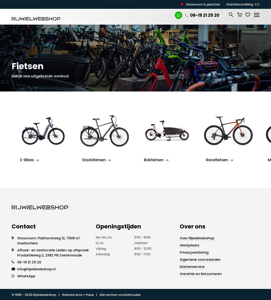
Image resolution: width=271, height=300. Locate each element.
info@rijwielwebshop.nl (36, 269)
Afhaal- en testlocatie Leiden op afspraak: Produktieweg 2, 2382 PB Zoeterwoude (53, 253)
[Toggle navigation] (256, 14)
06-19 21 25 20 (202, 15)
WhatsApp (26, 276)
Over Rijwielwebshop (197, 238)
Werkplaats (189, 245)
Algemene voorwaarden (200, 259)
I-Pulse (88, 295)
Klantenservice (192, 266)
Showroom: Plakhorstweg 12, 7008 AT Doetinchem (48, 241)
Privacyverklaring (194, 252)
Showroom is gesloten (203, 4)
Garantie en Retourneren (201, 273)
